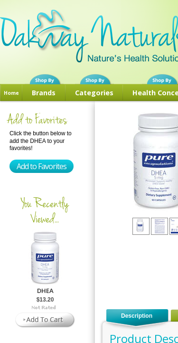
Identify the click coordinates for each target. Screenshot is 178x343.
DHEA (45, 290)
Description (136, 316)
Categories (94, 92)
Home (11, 93)
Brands (44, 92)
